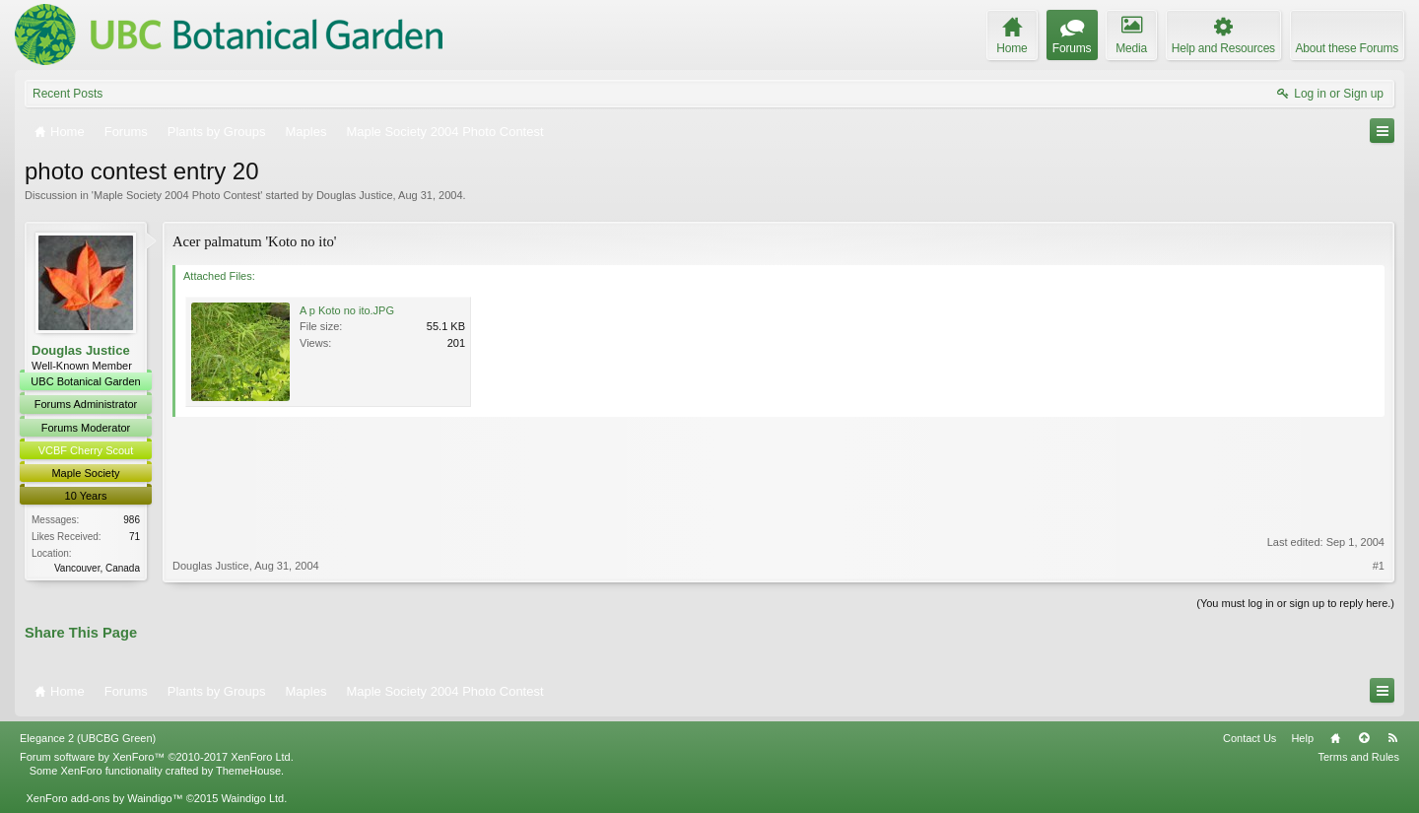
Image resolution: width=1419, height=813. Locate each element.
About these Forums (1347, 48)
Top (1364, 738)
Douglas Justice (354, 195)
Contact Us (1249, 738)
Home (1335, 738)
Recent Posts (67, 94)
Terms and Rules (1358, 757)
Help (1302, 738)
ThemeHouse (248, 771)
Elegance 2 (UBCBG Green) (88, 738)
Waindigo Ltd (252, 798)
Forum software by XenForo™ (157, 757)
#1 (1379, 566)
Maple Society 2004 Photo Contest (177, 195)
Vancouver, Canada (97, 568)
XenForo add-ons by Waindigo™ (104, 798)
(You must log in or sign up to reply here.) (1295, 603)
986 (131, 519)
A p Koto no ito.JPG (347, 310)
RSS (1392, 738)
